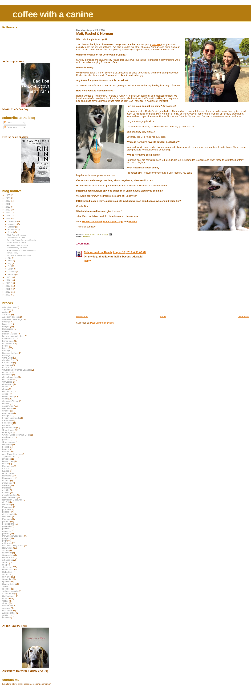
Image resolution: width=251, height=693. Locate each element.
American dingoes (10, 317)
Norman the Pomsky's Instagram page (102, 221)
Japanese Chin (9, 456)
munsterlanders (9, 495)
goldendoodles (9, 427)
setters (5, 562)
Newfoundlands (9, 497)
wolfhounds (7, 610)
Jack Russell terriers (11, 454)
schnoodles (7, 560)
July (10, 258)
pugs (4, 540)
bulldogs (6, 355)
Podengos (7, 519)
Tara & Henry (12, 253)
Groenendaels (8, 442)
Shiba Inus (7, 572)
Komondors (7, 466)
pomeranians (8, 524)
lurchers (6, 480)
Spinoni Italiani (9, 584)
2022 (8, 201)
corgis (5, 399)
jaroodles (6, 459)
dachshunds (7, 406)
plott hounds (7, 514)
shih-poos (6, 574)
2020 (8, 207)
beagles (5, 326)
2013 (8, 283)
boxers (5, 348)
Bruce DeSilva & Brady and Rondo (21, 240)
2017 (8, 215)
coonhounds (7, 396)
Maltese (5, 485)
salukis (5, 550)
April (10, 266)
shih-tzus (6, 577)
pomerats (6, 526)
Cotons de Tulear (10, 401)
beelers (5, 331)
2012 (8, 286)
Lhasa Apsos (8, 478)
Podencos (6, 516)
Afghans (6, 309)
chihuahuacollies (9, 377)
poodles (5, 533)
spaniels (6, 581)
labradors (6, 476)
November (12, 224)
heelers (5, 447)
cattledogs (7, 365)
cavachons (7, 367)
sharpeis (6, 565)
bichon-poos (7, 341)
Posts (8, 122)
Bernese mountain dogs (13, 336)
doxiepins (6, 415)
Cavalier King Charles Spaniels (16, 370)
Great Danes (8, 430)
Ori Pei (5, 502)
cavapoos (6, 372)
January (11, 274)
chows (5, 386)
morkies (5, 492)
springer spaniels (10, 591)
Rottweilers (7, 548)
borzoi (5, 346)
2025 (8, 195)
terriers (5, 598)
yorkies (5, 617)
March (11, 269)
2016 (8, 218)
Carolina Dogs (8, 360)
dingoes (5, 411)
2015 (8, 277)
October (11, 227)
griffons (5, 439)
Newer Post (82, 316)
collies (5, 394)
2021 (8, 204)
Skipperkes (7, 579)
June (10, 261)
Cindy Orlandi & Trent (16, 237)
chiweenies (7, 384)
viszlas (5, 601)
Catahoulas (7, 362)
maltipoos (6, 488)
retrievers (6, 543)
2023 (8, 198)
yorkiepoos (7, 615)
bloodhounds (8, 343)
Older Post (243, 316)
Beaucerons (7, 329)
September (13, 229)
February (12, 272)
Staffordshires (8, 596)
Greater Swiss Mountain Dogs (16, 435)
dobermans (7, 413)
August (11, 232)
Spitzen (5, 586)
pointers (6, 521)
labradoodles (8, 473)
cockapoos (7, 391)
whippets (6, 608)
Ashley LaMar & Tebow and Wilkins (21, 250)
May (10, 263)
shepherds (7, 569)
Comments (10, 127)
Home (163, 316)
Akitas (5, 312)
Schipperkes (8, 555)
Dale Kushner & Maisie (16, 243)
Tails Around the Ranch (98, 252)
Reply (87, 260)
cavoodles (7, 374)
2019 (8, 210)
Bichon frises (8, 338)
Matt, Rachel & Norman (16, 235)
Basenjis (6, 322)
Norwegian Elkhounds (12, 500)
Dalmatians (7, 408)
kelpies (5, 463)
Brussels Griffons (10, 353)
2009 (8, 295)
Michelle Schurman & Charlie (19, 255)
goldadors (6, 425)
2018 (8, 212)
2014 (8, 280)
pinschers (6, 509)
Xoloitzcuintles (8, 613)
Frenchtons (7, 423)
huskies (5, 451)
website (133, 221)
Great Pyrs (7, 432)
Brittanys (6, 350)
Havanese (7, 444)
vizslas (5, 603)
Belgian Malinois (9, 334)
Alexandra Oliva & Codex (17, 245)
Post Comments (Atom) (102, 322)
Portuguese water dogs (13, 536)
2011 (8, 289)
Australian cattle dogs (12, 319)
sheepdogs (7, 567)
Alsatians (6, 314)
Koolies (5, 468)
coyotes (5, 403)
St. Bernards (8, 593)
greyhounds (7, 437)
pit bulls (5, 512)
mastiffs (5, 490)
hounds (5, 449)
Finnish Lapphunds (11, 418)
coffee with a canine (52, 14)
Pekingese (7, 507)
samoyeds (7, 553)
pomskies (86, 236)
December (12, 221)
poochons (6, 531)
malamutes (7, 483)
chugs (5, 389)
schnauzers (7, 557)
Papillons (6, 504)
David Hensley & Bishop (17, 248)
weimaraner (7, 605)
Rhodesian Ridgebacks (13, 545)
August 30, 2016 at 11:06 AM (129, 252)
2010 (8, 292)
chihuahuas (7, 379)
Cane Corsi (7, 358)
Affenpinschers (9, 307)
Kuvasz (5, 471)
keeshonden (7, 461)
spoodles (6, 589)
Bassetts (6, 324)
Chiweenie (7, 382)
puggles (5, 538)
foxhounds (7, 420)
